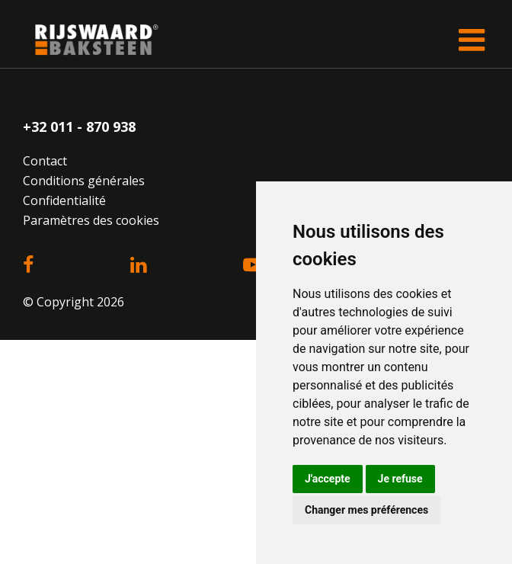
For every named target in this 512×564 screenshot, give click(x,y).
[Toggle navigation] (471, 40)
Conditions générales (84, 180)
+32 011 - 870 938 (79, 126)
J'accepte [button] (327, 479)
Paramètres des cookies (91, 220)
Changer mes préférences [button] (366, 510)
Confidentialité (64, 200)
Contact (45, 160)
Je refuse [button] (400, 479)
